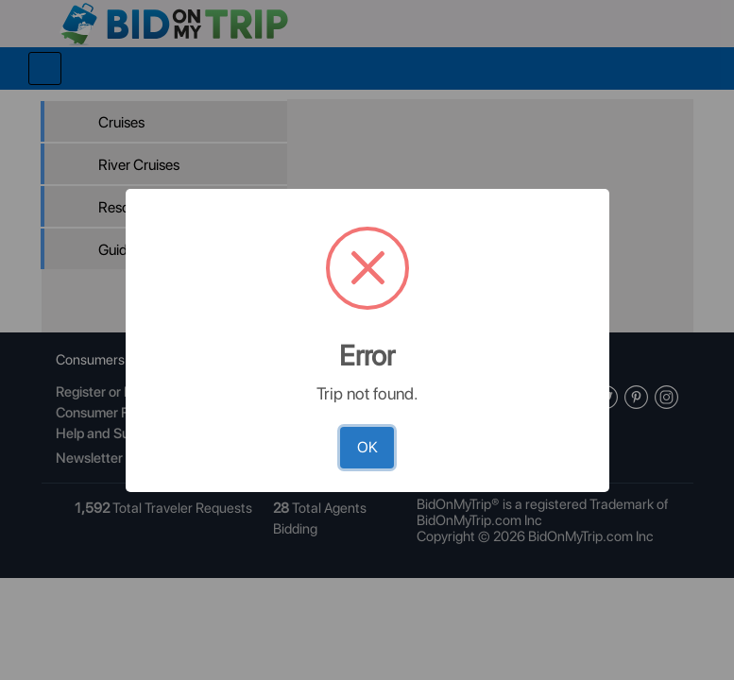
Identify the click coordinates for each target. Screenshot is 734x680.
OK (367, 447)
